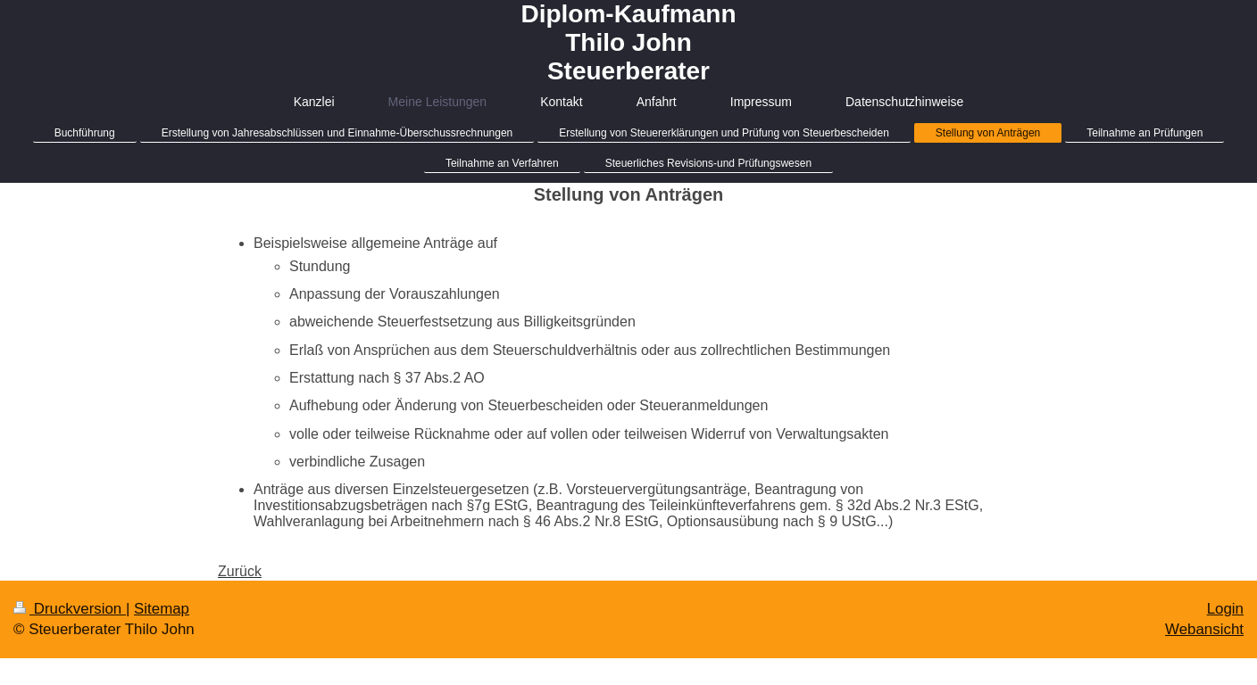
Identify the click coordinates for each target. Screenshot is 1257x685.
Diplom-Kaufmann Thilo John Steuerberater (628, 42)
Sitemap (161, 608)
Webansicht (1204, 629)
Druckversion (69, 608)
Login (1225, 608)
